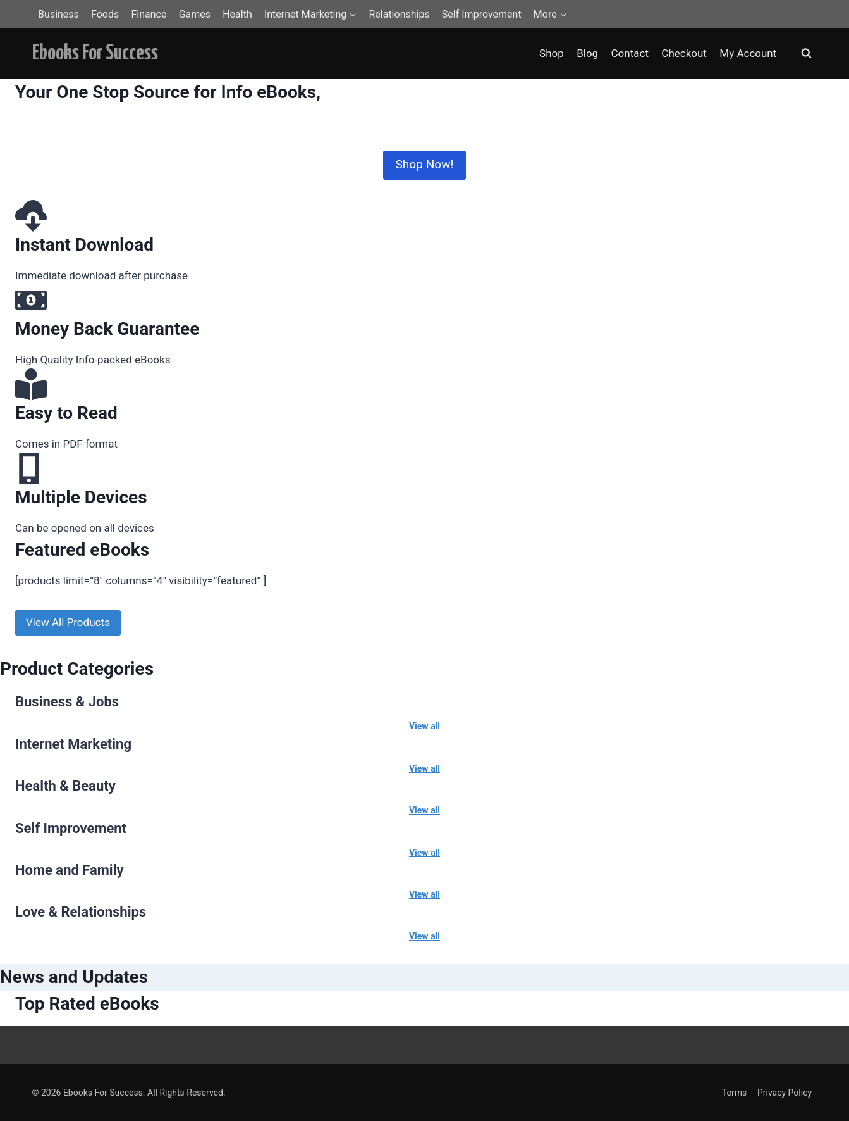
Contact (630, 53)
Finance (148, 14)
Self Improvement (482, 14)
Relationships (399, 14)
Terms (734, 1092)
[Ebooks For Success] (95, 53)
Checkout (684, 53)
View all (424, 726)
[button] (352, 14)
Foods (105, 14)
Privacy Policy (784, 1092)
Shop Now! (424, 164)
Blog (587, 53)
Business (58, 14)
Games (195, 14)
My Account (747, 53)
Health (237, 14)
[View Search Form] (806, 54)
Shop (551, 53)
